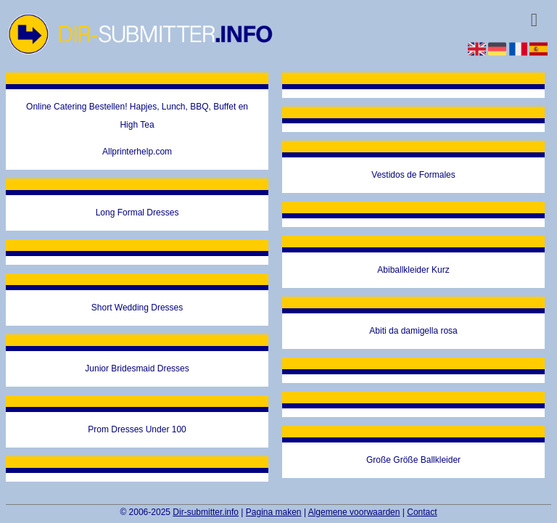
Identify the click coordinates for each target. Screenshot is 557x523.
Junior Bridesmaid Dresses (137, 368)
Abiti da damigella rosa (413, 331)
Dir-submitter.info (206, 512)
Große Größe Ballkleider (413, 460)
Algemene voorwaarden (354, 512)
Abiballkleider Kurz (413, 270)
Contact (422, 512)
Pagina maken (274, 512)
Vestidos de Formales (413, 175)
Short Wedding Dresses (137, 307)
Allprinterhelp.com (137, 152)
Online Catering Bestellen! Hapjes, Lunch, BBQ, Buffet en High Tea (137, 116)
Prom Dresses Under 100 (137, 429)
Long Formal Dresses (137, 212)
